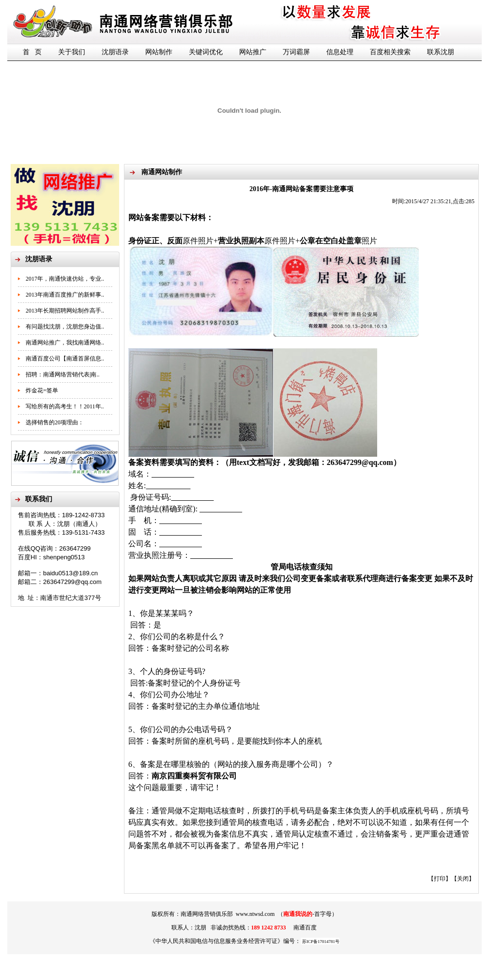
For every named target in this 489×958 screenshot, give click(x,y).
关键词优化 (206, 52)
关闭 (463, 878)
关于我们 (71, 52)
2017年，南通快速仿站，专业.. (65, 278)
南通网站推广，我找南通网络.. (65, 342)
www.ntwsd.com (255, 914)
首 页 (32, 52)
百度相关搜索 (390, 52)
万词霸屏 (296, 52)
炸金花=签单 (42, 390)
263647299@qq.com (360, 462)
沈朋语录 (115, 52)
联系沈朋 (440, 52)
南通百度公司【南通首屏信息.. (65, 358)
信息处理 (339, 52)
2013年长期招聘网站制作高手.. (65, 310)
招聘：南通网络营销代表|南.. (62, 374)
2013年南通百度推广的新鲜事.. (65, 294)
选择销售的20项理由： (55, 422)
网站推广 (252, 52)
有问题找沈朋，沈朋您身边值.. (65, 326)
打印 (439, 878)
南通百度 (305, 927)
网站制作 (158, 52)
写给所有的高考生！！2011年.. (65, 406)
